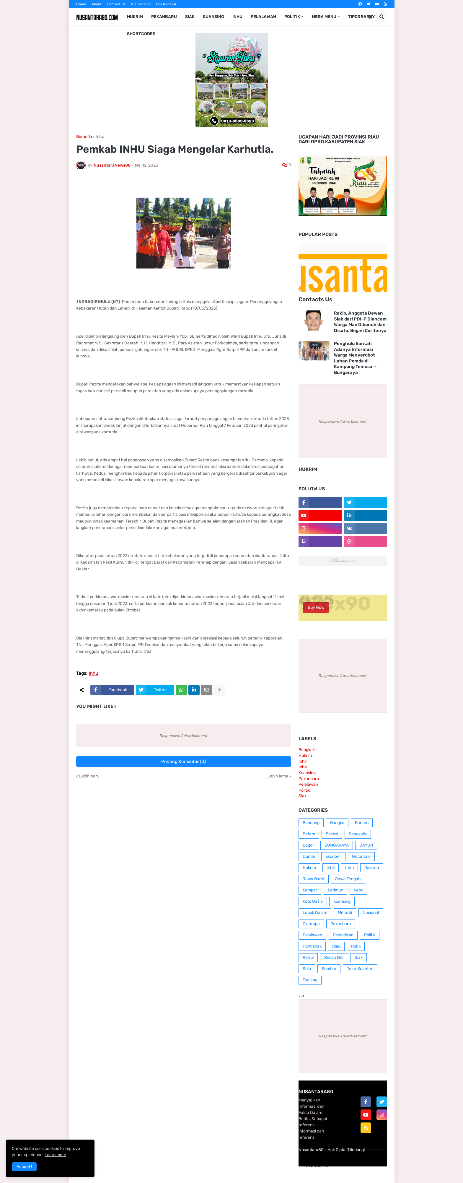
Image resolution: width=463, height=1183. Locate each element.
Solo (307, 968)
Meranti (345, 912)
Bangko (337, 822)
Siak (303, 795)
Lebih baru (89, 776)
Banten (362, 822)
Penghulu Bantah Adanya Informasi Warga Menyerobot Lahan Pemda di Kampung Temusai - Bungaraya (355, 358)
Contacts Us (315, 299)
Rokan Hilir (334, 957)
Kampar (310, 890)
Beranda (84, 137)
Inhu (100, 137)
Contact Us (116, 4)
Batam (309, 834)
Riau (336, 946)
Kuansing (307, 772)
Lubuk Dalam (315, 912)
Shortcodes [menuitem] (141, 33)
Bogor (308, 845)
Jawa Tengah (348, 878)
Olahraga (311, 923)
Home (81, 4)
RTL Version (141, 4)
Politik (304, 790)
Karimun (335, 890)
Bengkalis (308, 749)
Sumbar (329, 968)
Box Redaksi (166, 4)
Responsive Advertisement (183, 735)
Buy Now (316, 607)
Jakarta (371, 867)
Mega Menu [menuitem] (324, 16)
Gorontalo (361, 856)
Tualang (310, 979)
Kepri (358, 890)
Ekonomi (333, 856)
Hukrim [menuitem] (135, 16)
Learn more (55, 1154)
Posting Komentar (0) (183, 761)
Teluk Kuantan (360, 968)
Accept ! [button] (24, 1166)
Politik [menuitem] (292, 16)
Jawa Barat (314, 878)
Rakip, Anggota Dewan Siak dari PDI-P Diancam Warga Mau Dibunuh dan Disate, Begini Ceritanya (360, 321)
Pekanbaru (309, 778)
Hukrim (305, 755)
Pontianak (312, 946)
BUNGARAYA (337, 845)
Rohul (308, 957)
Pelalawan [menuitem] (263, 16)
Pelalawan (308, 784)
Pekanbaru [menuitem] (164, 16)
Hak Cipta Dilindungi (346, 1149)
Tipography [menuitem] (361, 16)
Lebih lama (278, 776)
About (97, 4)
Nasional (371, 912)
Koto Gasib (313, 901)
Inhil (303, 761)
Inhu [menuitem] (237, 16)
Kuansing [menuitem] (213, 16)
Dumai (309, 856)
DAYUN (366, 845)
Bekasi (332, 834)
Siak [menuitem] (190, 16)
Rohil (356, 946)
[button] (369, 17)
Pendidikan (343, 935)
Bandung (311, 822)
